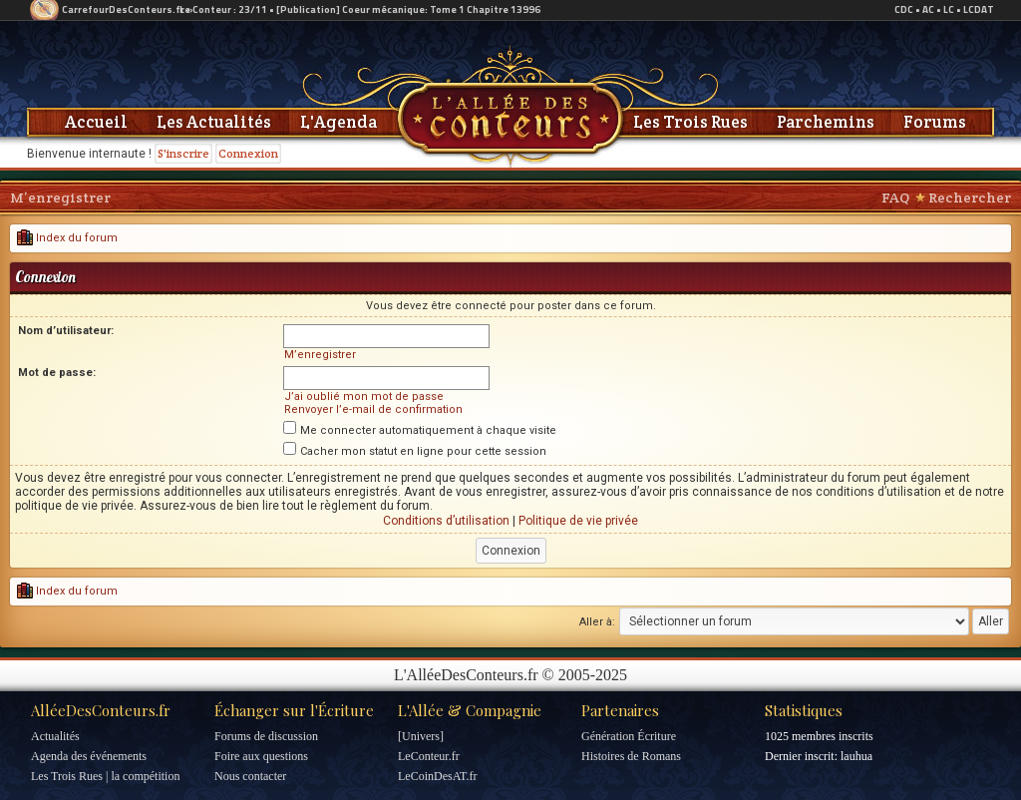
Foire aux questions (261, 756)
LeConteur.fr (429, 756)
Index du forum (67, 237)
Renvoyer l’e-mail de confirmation (373, 409)
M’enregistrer (60, 197)
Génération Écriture (628, 736)
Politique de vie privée (578, 521)
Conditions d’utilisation (446, 521)
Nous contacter (250, 776)
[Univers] (421, 736)
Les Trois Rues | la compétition (105, 776)
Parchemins (825, 122)
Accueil (96, 122)
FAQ (895, 197)
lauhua (856, 756)
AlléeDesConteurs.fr (100, 710)
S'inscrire (183, 153)
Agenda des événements (89, 756)
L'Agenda (338, 122)
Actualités (55, 736)
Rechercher (969, 197)
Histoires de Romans (631, 756)
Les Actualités (214, 122)
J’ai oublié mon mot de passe (364, 396)
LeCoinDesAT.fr (437, 776)
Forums (934, 122)
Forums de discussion (266, 736)
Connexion (248, 153)
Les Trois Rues (690, 122)
